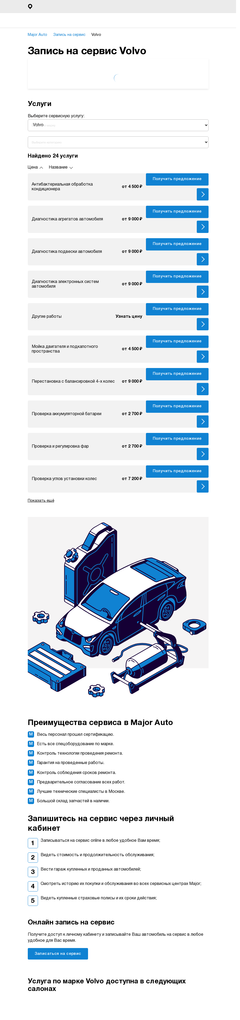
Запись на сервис (72, 35)
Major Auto (39, 35)
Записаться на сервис (58, 954)
